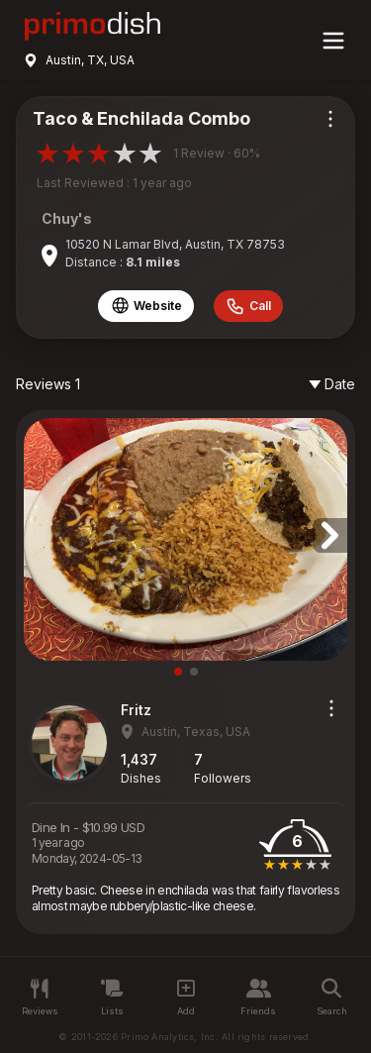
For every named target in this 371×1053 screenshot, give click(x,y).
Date (332, 383)
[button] (330, 535)
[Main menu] (333, 40)
